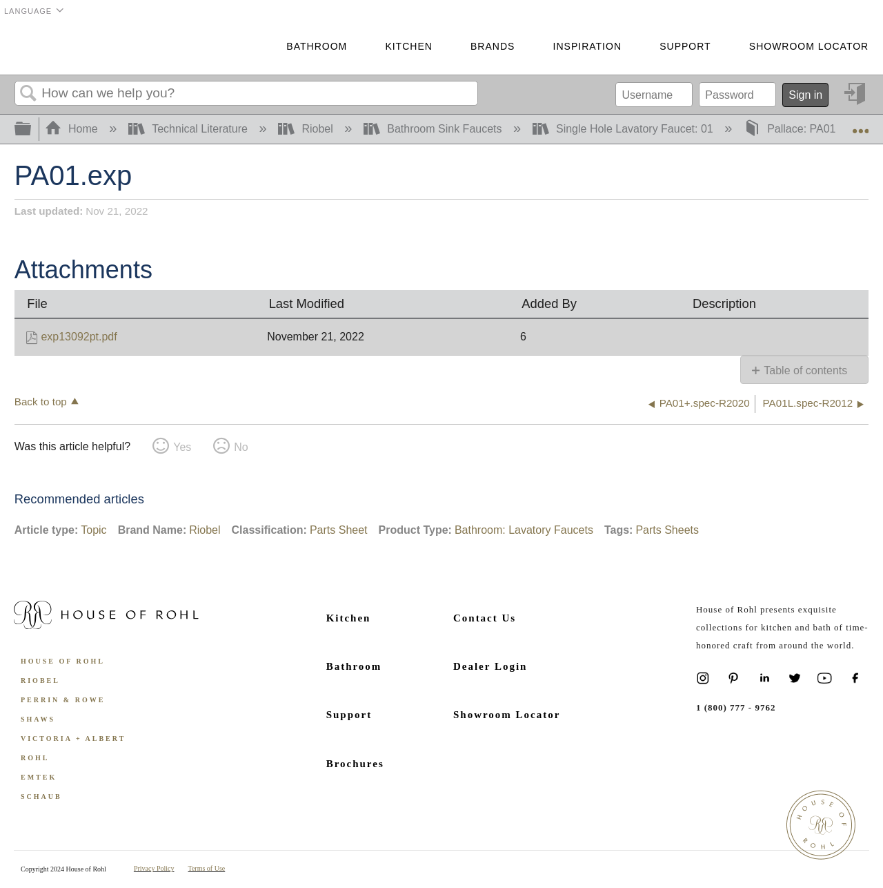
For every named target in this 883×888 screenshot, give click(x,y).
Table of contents (805, 370)
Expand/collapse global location (860, 125)
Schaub (41, 796)
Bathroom (316, 46)
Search (28, 94)
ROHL (35, 758)
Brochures (355, 763)
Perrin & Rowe (63, 700)
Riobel (307, 129)
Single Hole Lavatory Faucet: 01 (625, 129)
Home (73, 129)
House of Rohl (63, 661)
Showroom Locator (809, 46)
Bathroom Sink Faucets (434, 129)
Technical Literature (189, 129)
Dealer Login (490, 666)
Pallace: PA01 (791, 129)
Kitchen (408, 46)
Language (28, 11)
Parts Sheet (339, 530)
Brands (492, 46)
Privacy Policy (154, 868)
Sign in (805, 95)
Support (685, 46)
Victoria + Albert (73, 738)
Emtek (39, 777)
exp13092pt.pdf (79, 336)
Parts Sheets (667, 530)
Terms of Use (207, 868)
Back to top (40, 401)
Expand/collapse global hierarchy (31, 129)
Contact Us (484, 618)
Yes (182, 447)
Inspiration (587, 46)
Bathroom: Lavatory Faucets (524, 530)
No (241, 447)
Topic (93, 530)
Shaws (38, 719)
